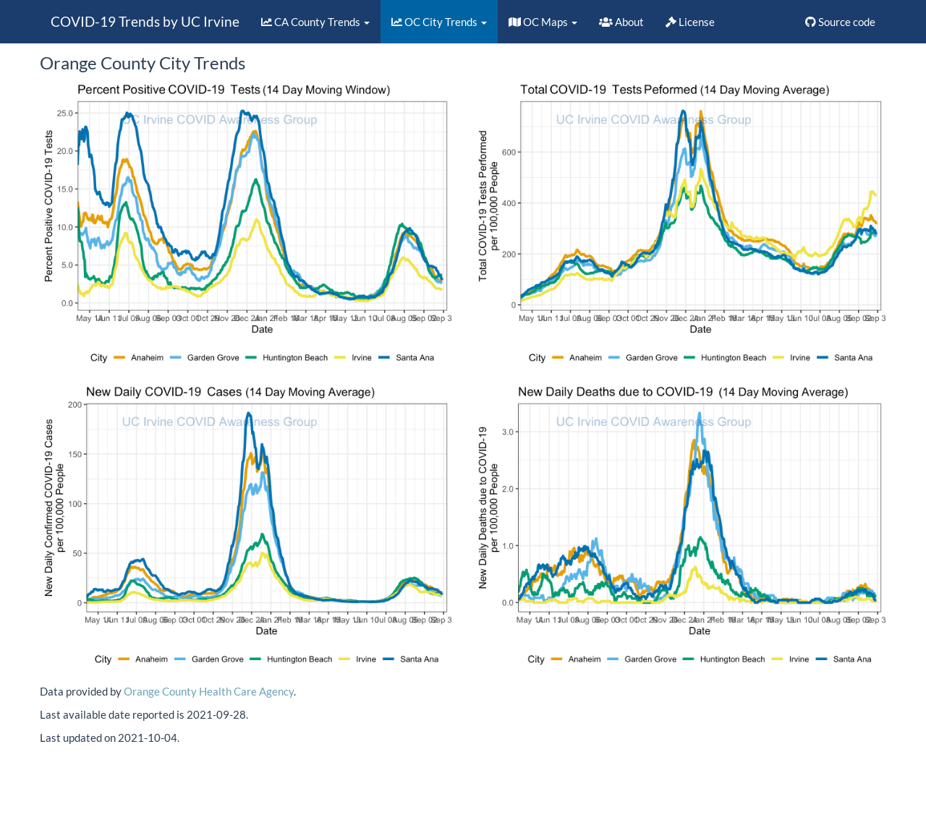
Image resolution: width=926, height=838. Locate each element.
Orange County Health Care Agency (209, 691)
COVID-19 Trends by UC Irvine (145, 21)
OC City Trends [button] (439, 21)
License (690, 21)
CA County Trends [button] (315, 21)
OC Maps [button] (543, 21)
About (621, 21)
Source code (840, 21)
